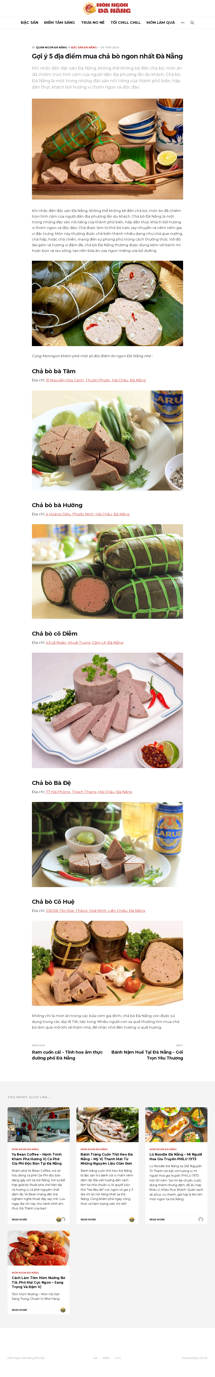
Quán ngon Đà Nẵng (51, 47)
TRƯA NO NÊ (93, 22)
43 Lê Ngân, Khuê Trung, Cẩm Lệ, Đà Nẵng (84, 642)
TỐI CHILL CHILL (125, 22)
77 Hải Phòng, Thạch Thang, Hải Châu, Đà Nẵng (88, 792)
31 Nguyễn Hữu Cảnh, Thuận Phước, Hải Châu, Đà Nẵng (96, 380)
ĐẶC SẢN (29, 22)
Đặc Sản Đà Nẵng (84, 47)
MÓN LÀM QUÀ (161, 22)
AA (95, 1358)
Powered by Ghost (194, 1358)
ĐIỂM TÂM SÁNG (59, 22)
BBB (106, 1358)
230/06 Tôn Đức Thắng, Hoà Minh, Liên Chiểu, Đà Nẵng (95, 911)
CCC (118, 1358)
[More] (183, 23)
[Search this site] (192, 23)
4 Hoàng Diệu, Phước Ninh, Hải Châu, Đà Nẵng (87, 514)
